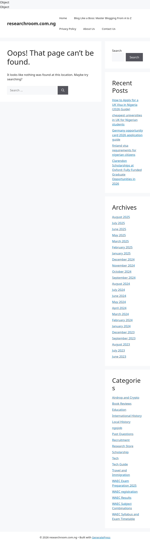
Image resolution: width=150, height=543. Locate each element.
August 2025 (121, 217)
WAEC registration (125, 491)
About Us (89, 29)
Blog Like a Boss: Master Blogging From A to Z (102, 18)
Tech (115, 458)
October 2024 (121, 271)
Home (63, 18)
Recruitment (121, 440)
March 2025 (120, 241)
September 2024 (123, 278)
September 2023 (123, 338)
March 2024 (120, 314)
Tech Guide (120, 464)
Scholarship (120, 452)
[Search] (63, 90)
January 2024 (121, 326)
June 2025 (119, 229)
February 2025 (122, 247)
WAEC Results (121, 498)
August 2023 (121, 344)
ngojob (117, 428)
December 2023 (123, 332)
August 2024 (121, 284)
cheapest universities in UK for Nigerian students (127, 119)
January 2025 (121, 253)
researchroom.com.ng (31, 23)
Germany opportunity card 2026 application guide (127, 135)
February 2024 (122, 320)
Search (117, 51)
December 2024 (123, 259)
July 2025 (118, 223)
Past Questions (122, 434)
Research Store (122, 446)
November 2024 (123, 265)
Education (119, 410)
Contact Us (108, 29)
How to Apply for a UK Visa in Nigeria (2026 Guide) (125, 104)
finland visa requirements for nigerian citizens (124, 150)
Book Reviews (121, 403)
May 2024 (119, 302)
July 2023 (118, 350)
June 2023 (119, 356)
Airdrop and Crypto (125, 397)
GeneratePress (101, 537)
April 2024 (119, 308)
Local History (121, 422)
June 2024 (119, 296)
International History (127, 416)
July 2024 (118, 290)
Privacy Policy (67, 29)
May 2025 (119, 235)
